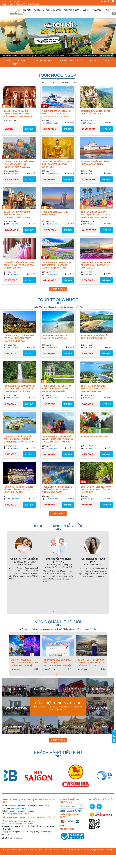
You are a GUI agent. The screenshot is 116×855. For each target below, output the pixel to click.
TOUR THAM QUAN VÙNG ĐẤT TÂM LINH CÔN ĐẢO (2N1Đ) (94, 337)
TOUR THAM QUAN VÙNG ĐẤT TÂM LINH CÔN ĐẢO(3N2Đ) (56, 337)
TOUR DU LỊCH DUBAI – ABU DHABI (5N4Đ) (55, 213)
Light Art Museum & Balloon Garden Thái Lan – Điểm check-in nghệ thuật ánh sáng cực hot (24, 663)
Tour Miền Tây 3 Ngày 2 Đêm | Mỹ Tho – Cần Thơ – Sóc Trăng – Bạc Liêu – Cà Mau (19, 489)
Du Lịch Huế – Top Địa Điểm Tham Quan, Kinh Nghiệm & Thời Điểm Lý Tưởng (90, 663)
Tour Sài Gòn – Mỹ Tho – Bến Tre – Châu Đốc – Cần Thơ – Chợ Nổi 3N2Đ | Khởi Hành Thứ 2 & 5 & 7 (19, 439)
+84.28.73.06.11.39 (18, 808)
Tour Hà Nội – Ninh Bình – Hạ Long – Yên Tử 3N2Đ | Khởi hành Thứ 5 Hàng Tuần (56, 388)
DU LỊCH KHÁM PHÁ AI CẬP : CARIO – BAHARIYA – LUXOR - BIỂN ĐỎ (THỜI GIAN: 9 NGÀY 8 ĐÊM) (18, 114)
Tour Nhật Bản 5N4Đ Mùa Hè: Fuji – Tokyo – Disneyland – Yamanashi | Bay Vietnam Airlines (56, 114)
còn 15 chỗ (69, 123)
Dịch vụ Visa (44, 60)
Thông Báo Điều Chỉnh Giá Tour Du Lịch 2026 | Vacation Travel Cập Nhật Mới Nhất (57, 663)
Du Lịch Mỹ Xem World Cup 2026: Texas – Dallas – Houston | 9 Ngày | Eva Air (17, 214)
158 (36, 669)
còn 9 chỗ (108, 123)
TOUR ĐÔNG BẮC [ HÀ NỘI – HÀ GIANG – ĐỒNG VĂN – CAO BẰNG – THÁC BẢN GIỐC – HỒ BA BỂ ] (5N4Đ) (57, 439)
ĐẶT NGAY (29, 129)
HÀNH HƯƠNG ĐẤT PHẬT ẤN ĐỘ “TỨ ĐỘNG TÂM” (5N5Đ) (95, 163)
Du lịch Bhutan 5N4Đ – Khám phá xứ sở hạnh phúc (95, 112)
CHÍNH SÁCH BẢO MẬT (71, 811)
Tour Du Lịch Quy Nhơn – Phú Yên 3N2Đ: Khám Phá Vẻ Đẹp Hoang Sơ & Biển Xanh (19, 338)
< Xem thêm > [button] (58, 289)
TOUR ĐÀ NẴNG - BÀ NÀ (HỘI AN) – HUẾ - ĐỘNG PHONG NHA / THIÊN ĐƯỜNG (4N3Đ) (57, 489)
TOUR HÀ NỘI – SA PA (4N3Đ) (94, 436)
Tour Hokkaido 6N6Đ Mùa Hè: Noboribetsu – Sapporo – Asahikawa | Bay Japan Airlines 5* (57, 265)
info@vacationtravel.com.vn (18, 814)
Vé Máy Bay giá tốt (72, 60)
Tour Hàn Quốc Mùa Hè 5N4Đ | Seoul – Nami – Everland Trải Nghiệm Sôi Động (19, 265)
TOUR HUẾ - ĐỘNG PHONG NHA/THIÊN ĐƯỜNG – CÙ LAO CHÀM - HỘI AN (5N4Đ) (94, 388)
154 (70, 669)
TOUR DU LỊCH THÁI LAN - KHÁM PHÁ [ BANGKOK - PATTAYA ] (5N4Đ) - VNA (57, 164)
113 (103, 669)
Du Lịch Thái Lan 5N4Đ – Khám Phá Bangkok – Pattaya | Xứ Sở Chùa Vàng (96, 265)
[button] (8, 37)
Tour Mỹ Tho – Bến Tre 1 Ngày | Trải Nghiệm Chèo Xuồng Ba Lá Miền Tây (96, 489)
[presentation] (2, 571)
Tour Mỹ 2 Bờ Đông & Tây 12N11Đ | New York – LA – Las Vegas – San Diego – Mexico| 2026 (95, 215)
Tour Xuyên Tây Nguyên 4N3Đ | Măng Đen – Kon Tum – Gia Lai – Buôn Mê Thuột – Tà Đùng (19, 388)
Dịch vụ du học (100, 60)
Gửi (81, 806)
